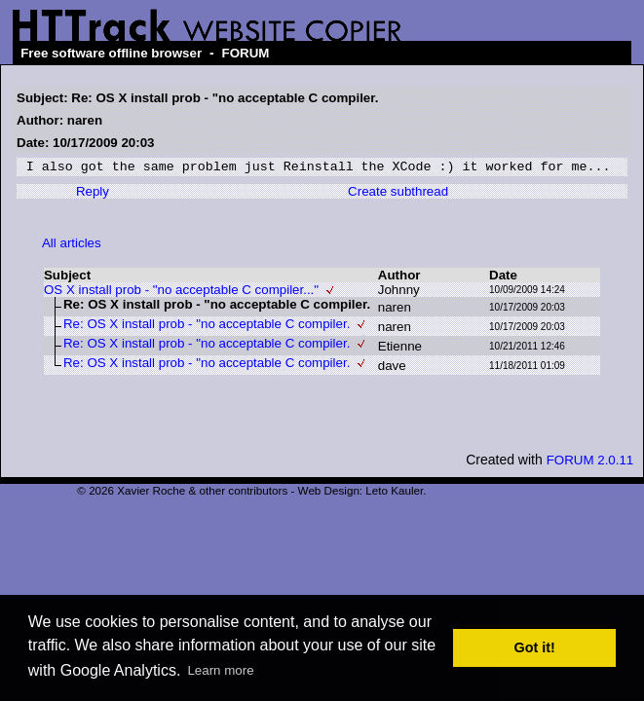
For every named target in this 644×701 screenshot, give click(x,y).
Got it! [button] (534, 647)
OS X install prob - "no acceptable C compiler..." (181, 292)
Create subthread (398, 194)
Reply (92, 194)
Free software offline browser (111, 53)
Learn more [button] (220, 670)
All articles (71, 246)
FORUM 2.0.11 (590, 463)
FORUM (246, 53)
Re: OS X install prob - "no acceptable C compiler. (206, 326)
